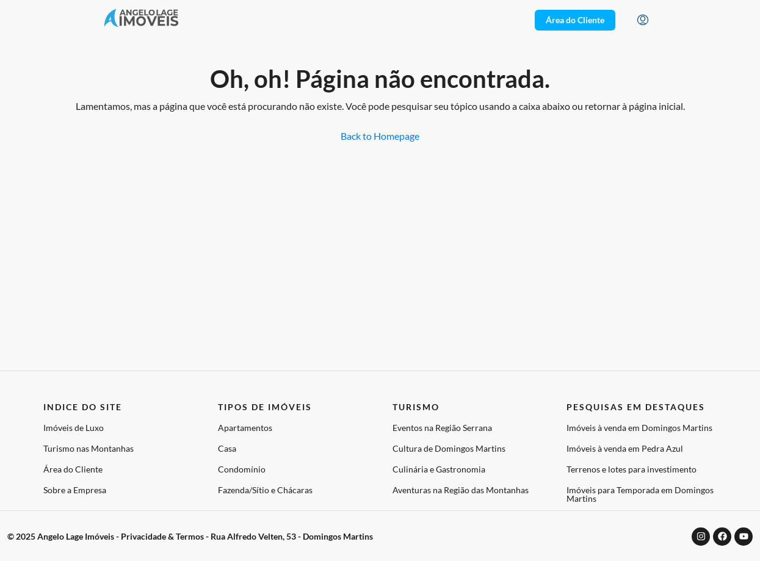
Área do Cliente (73, 469)
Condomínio (242, 469)
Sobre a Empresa (74, 490)
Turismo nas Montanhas (88, 448)
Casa (227, 448)
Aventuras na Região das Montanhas (461, 490)
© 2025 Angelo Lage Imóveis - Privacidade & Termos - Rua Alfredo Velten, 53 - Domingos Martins (190, 536)
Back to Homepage (380, 136)
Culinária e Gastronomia (439, 469)
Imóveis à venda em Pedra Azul (624, 448)
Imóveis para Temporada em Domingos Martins (640, 494)
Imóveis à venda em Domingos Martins (639, 427)
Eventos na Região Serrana (442, 427)
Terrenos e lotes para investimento (631, 469)
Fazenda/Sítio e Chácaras (265, 490)
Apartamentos (245, 427)
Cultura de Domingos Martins (449, 448)
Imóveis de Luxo (73, 427)
